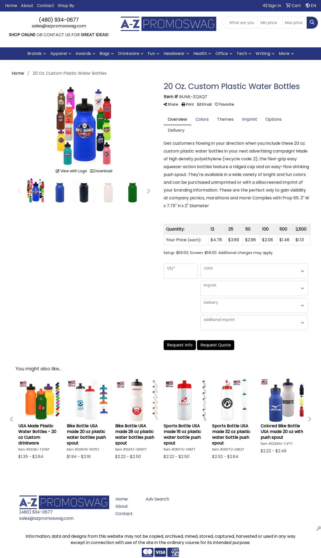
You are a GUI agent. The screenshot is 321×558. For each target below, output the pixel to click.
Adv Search (157, 499)
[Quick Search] (240, 23)
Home (11, 6)
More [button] (284, 53)
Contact (45, 6)
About (27, 6)
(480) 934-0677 (59, 19)
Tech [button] (242, 53)
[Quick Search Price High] (294, 23)
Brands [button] (34, 53)
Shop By (66, 6)
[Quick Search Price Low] (270, 23)
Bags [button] (104, 53)
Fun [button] (151, 53)
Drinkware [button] (128, 53)
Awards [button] (83, 53)
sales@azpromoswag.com (59, 26)
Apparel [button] (58, 53)
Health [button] (200, 53)
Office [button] (221, 53)
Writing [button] (263, 53)
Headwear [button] (174, 53)
